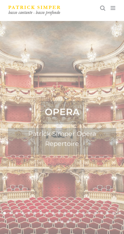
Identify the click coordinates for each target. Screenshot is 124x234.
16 (95, 213)
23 (62, 221)
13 (77, 213)
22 (55, 221)
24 (68, 221)
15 (89, 213)
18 (107, 213)
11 (65, 213)
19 (113, 213)
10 (59, 213)
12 (71, 213)
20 (119, 213)
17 (101, 213)
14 (83, 213)
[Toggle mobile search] (102, 8)
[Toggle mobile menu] (113, 8)
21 (49, 221)
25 (74, 221)
